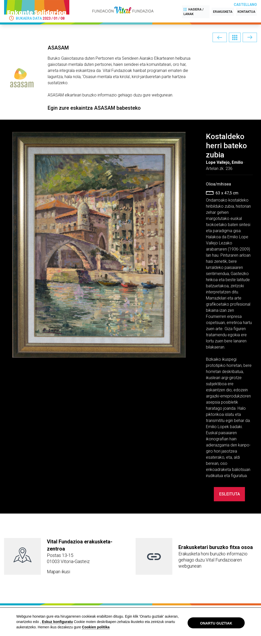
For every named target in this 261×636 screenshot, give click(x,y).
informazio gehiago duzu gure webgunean (135, 95)
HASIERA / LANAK (194, 11)
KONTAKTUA (246, 12)
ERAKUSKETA (222, 12)
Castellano (245, 5)
